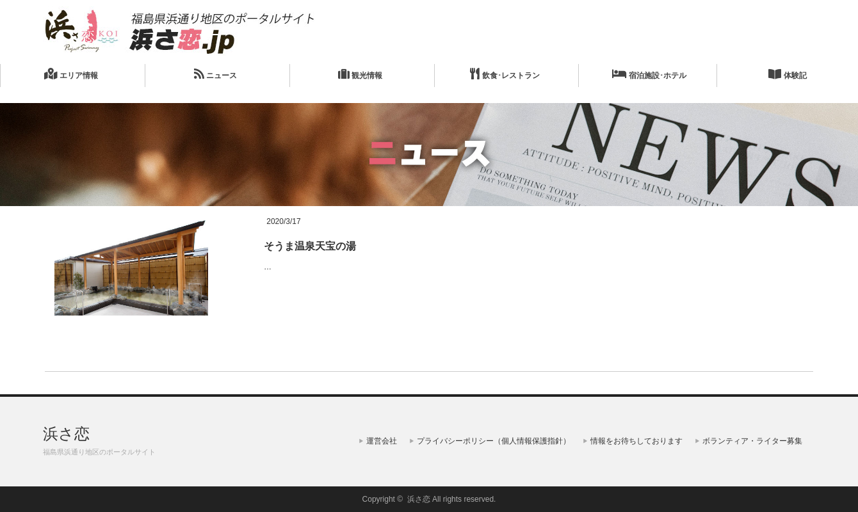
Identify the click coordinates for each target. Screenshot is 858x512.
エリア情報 (70, 74)
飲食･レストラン (504, 74)
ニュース (215, 74)
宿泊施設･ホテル (649, 74)
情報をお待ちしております (636, 440)
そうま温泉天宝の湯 (310, 246)
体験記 (787, 74)
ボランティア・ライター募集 (752, 440)
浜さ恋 (66, 433)
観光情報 (360, 74)
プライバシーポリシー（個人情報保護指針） (494, 440)
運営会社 (381, 440)
